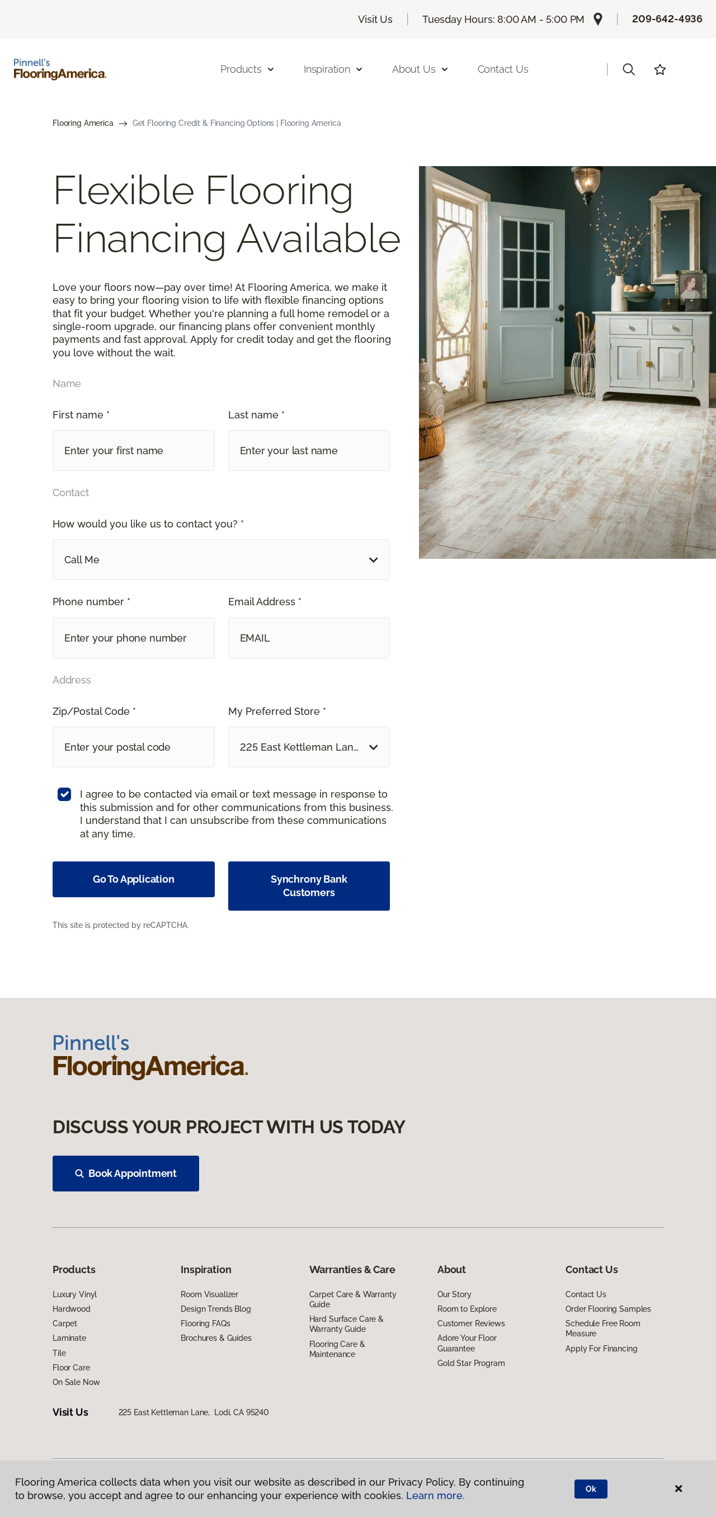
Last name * (256, 415)
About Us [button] (420, 69)
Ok (591, 1489)
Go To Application (134, 879)
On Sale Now (76, 1382)
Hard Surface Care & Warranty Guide (346, 1324)
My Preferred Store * (277, 711)
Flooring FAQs (205, 1323)
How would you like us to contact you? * (148, 524)
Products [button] (247, 69)
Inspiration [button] (334, 69)
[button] (629, 69)
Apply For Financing (601, 1348)
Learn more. (435, 1495)
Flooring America (83, 123)
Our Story (454, 1294)
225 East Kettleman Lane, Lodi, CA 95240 (194, 1412)
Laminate (69, 1338)
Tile (59, 1353)
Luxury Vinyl (75, 1294)
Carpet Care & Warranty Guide (353, 1299)
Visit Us (375, 19)
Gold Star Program (471, 1363)
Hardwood (72, 1308)
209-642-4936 (667, 19)
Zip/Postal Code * (94, 711)
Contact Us (503, 69)
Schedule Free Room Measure (603, 1328)
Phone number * (91, 601)
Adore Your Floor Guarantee (467, 1343)
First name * (81, 415)
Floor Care (71, 1367)
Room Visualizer (209, 1294)
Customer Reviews (471, 1323)
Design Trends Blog (216, 1308)
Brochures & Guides (216, 1338)
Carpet (65, 1323)
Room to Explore (467, 1308)
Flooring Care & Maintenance (337, 1349)
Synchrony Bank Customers (309, 885)
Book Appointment (126, 1173)
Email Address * (265, 601)
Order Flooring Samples (608, 1308)
